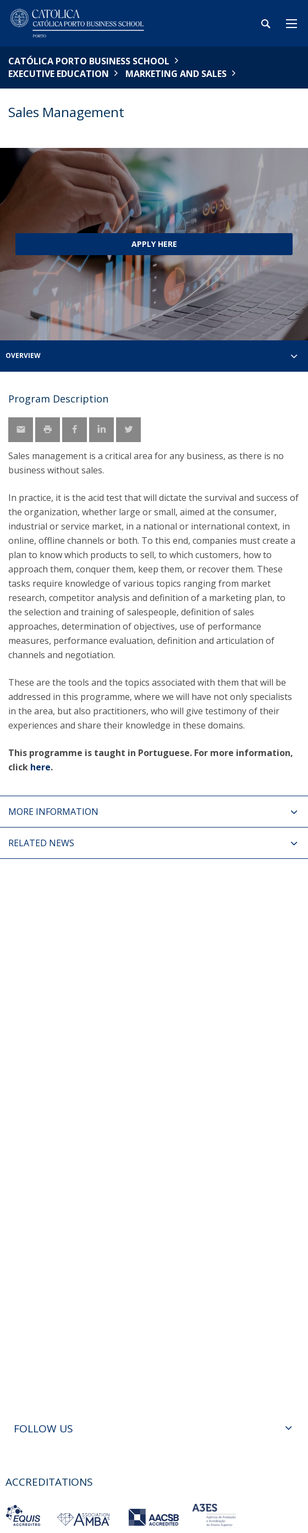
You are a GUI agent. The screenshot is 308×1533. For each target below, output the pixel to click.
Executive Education (58, 74)
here (40, 767)
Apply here (154, 244)
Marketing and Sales (176, 74)
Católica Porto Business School (88, 61)
